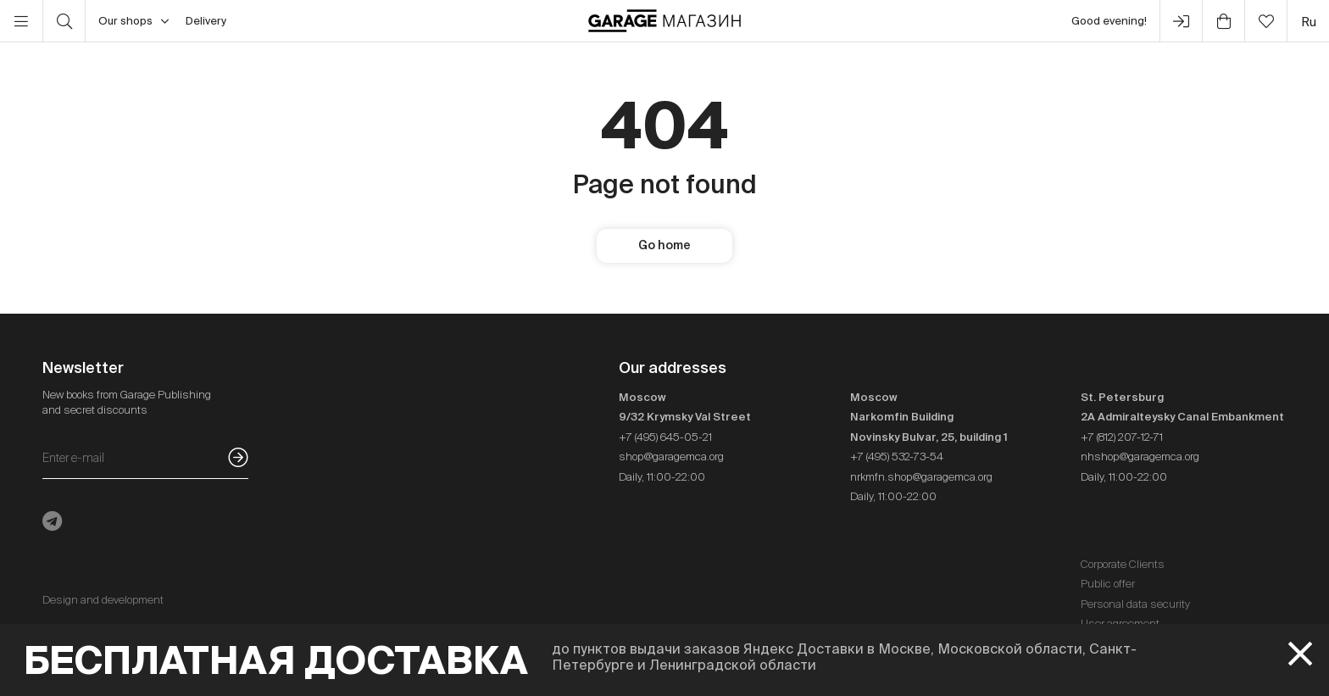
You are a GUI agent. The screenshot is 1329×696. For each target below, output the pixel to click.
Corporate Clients (1123, 564)
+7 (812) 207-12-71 (1122, 437)
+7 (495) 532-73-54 (896, 456)
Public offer (1108, 583)
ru (1308, 21)
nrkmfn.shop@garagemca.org (921, 476)
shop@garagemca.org (671, 456)
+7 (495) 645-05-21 (665, 437)
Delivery (206, 20)
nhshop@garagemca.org (1140, 456)
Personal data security (1135, 604)
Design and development (103, 599)
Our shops (133, 21)
